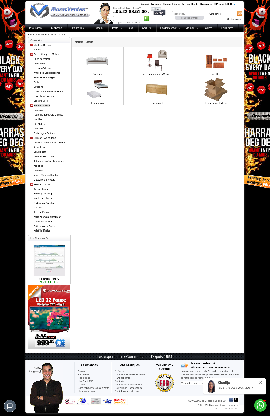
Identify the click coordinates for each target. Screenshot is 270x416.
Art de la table (41, 147)
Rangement (40, 128)
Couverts (38, 170)
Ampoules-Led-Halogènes (47, 73)
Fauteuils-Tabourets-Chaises (48, 114)
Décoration (39, 63)
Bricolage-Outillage (43, 193)
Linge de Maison (42, 59)
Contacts (119, 381)
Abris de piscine (42, 231)
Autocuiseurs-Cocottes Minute (49, 161)
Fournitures (227, 28)
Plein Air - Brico (42, 184)
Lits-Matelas (40, 124)
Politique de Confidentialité (128, 388)
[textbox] (190, 13)
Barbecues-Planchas (44, 203)
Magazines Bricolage (44, 179)
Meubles (190, 28)
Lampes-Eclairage (43, 68)
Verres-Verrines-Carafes (46, 175)
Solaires (208, 28)
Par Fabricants (122, 378)
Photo (115, 28)
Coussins (38, 87)
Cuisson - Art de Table (45, 138)
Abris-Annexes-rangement (47, 217)
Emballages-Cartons (44, 133)
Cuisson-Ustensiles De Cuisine (49, 142)
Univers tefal (40, 152)
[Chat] (10, 406)
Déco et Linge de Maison (46, 54)
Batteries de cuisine (44, 156)
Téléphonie (56, 28)
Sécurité (146, 28)
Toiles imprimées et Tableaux (48, 91)
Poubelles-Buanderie (44, 96)
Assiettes (38, 165)
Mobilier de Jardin (43, 198)
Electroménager (168, 28)
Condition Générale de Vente (130, 374)
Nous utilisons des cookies (128, 384)
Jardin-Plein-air (41, 189)
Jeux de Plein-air (42, 212)
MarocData (231, 408)
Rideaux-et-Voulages (44, 77)
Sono (130, 28)
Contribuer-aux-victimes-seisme (127, 393)
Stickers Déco (41, 100)
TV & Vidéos (35, 28)
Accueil (31, 34)
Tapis (36, 82)
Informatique (78, 28)
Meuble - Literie (42, 105)
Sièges (37, 49)
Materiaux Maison (43, 221)
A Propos (119, 371)
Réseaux (98, 28)
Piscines (38, 207)
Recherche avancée (189, 18)
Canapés (38, 110)
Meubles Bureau (42, 45)
